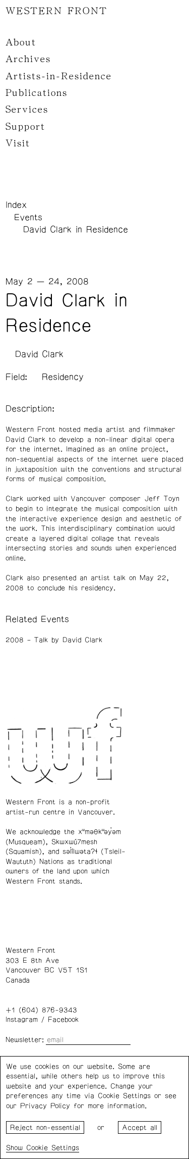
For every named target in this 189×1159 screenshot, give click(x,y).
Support (25, 127)
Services (27, 109)
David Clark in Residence (75, 229)
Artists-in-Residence (59, 76)
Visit (18, 143)
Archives (28, 59)
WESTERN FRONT (56, 11)
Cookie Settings (52, 1147)
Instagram (22, 1019)
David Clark (39, 354)
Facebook (63, 1019)
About (21, 42)
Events (28, 217)
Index (16, 204)
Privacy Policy (45, 1106)
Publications (37, 93)
